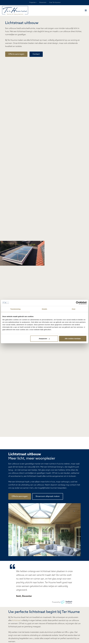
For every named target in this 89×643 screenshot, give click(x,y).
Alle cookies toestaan (73, 338)
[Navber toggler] (86, 10)
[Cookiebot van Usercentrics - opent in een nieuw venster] (77, 302)
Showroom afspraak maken (48, 496)
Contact (36, 54)
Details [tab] (44, 309)
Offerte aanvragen (16, 54)
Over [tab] (73, 309)
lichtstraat (16, 621)
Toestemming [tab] (15, 309)
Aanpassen (44, 338)
